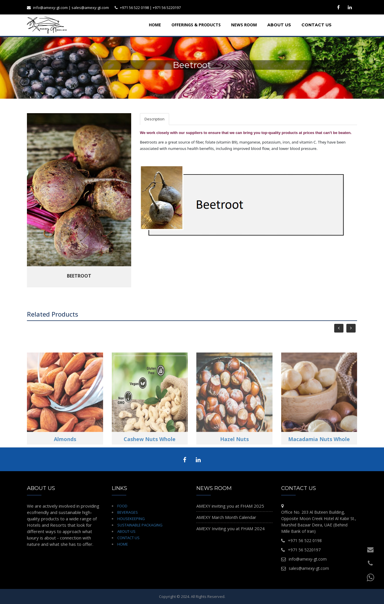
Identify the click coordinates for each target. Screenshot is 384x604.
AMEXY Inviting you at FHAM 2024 (230, 528)
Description (154, 119)
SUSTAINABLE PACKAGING (139, 525)
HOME (122, 544)
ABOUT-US (126, 531)
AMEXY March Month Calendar (226, 517)
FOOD (122, 505)
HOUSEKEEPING (131, 518)
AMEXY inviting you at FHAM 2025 (230, 506)
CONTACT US (128, 537)
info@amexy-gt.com (50, 7)
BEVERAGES (127, 512)
